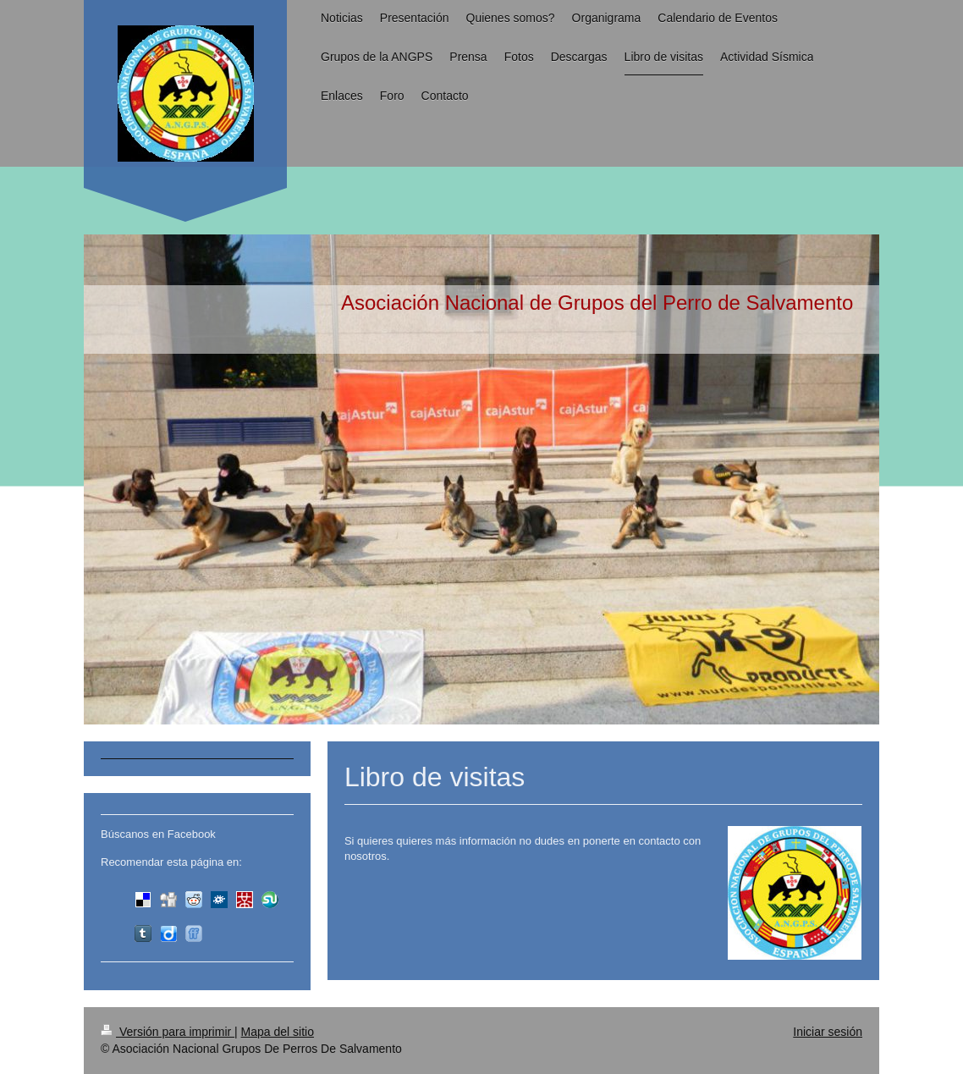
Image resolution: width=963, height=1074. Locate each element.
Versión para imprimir (167, 1031)
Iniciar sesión (827, 1031)
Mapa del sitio (277, 1031)
